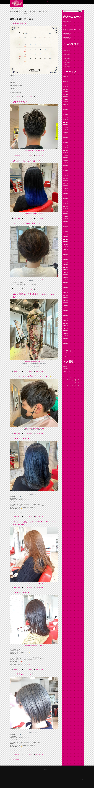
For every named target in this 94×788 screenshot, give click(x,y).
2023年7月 (65, 147)
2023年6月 (65, 150)
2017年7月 (65, 297)
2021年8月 (65, 203)
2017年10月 (65, 290)
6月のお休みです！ (67, 53)
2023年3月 (65, 157)
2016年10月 (65, 315)
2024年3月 (65, 129)
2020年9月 (65, 221)
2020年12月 (65, 216)
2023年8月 (65, 145)
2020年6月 (65, 226)
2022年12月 (65, 165)
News (31, 2)
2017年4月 (65, 305)
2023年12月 (65, 137)
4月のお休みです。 (21, 23)
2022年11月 (65, 168)
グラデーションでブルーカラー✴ (26, 161)
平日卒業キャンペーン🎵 (23, 439)
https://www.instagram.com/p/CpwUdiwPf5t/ (34, 493)
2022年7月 (65, 175)
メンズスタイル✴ (20, 102)
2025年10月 (65, 94)
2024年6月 (65, 122)
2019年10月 (65, 241)
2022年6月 (65, 178)
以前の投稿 (16, 759)
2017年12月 (65, 285)
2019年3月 (65, 254)
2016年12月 (65, 313)
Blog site (52, 2)
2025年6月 (65, 101)
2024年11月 (65, 114)
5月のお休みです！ (67, 25)
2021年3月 (65, 213)
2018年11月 (65, 262)
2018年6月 (65, 272)
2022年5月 (65, 180)
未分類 (30, 96)
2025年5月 (65, 104)
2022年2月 (65, 188)
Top (26, 2)
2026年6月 (65, 76)
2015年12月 (65, 338)
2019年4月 (65, 252)
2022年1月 (65, 190)
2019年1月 (65, 257)
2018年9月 (65, 267)
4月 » (78, 388)
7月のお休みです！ (67, 49)
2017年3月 (65, 307)
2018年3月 (65, 279)
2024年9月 (65, 117)
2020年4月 (65, 231)
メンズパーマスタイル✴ (68, 57)
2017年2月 (65, 310)
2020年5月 (65, 229)
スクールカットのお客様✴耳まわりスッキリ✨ (32, 376)
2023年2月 (65, 160)
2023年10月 (65, 142)
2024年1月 (65, 135)
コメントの (66, 371)
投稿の (65, 368)
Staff (47, 2)
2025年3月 (65, 106)
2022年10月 (65, 170)
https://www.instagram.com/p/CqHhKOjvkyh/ (34, 213)
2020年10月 (65, 218)
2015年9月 (65, 341)
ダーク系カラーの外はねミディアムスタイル (72, 60)
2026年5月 (65, 79)
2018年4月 (65, 277)
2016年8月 (65, 320)
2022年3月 (65, 185)
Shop (36, 2)
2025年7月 (65, 99)
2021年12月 (65, 193)
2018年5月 (65, 274)
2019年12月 (65, 236)
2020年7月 (65, 224)
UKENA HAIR (15, 8)
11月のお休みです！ (67, 37)
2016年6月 (65, 323)
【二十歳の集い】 (67, 64)
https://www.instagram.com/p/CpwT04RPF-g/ (34, 645)
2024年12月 (65, 112)
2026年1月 (65, 89)
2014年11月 (65, 346)
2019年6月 (65, 246)
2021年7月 (65, 206)
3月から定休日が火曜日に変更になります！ (72, 29)
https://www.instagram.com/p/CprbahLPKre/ (34, 731)
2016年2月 (65, 333)
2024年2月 (65, 132)
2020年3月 (65, 234)
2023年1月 (65, 162)
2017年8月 (65, 295)
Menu (41, 2)
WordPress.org (66, 373)
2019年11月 (65, 239)
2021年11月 (65, 196)
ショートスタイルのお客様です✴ (26, 223)
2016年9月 (65, 318)
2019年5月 (65, 249)
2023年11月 (65, 140)
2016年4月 (65, 328)
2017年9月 (65, 292)
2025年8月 (65, 96)
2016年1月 (65, 335)
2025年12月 (65, 91)
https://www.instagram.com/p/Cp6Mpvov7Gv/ (34, 361)
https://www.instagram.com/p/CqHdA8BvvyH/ (34, 279)
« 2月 (67, 388)
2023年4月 (65, 155)
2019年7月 (65, 244)
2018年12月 (65, 259)
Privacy (46, 769)
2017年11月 (65, 287)
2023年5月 (65, 152)
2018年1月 (65, 282)
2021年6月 (65, 208)
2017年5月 (65, 302)
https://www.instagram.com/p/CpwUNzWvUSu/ (34, 583)
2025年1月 (65, 109)
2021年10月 (65, 198)
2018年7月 (65, 269)
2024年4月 (65, 127)
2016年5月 (65, 325)
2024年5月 (65, 124)
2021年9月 (65, 201)
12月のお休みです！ (67, 21)
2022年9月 (65, 173)
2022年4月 (65, 183)
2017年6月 (65, 300)
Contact (59, 2)
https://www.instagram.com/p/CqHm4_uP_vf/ (34, 150)
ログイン (65, 366)
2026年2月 (65, 86)
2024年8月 (65, 119)
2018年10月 (65, 264)
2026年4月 (65, 81)
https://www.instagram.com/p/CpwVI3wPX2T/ (34, 428)
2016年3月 (65, 330)
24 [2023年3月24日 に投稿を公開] (75, 385)
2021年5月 (65, 211)
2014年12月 (65, 343)
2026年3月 (65, 84)
